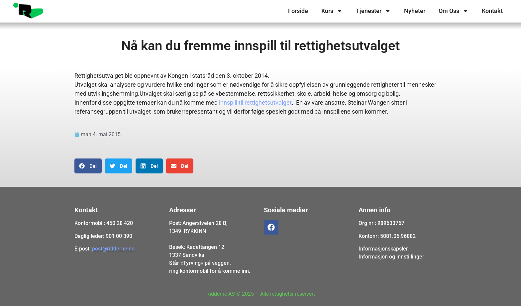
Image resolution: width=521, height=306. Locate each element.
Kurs (332, 11)
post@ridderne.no (113, 249)
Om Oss (454, 11)
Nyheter (414, 10)
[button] (88, 165)
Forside (298, 10)
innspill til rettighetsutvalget (255, 102)
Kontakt (492, 10)
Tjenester (373, 11)
